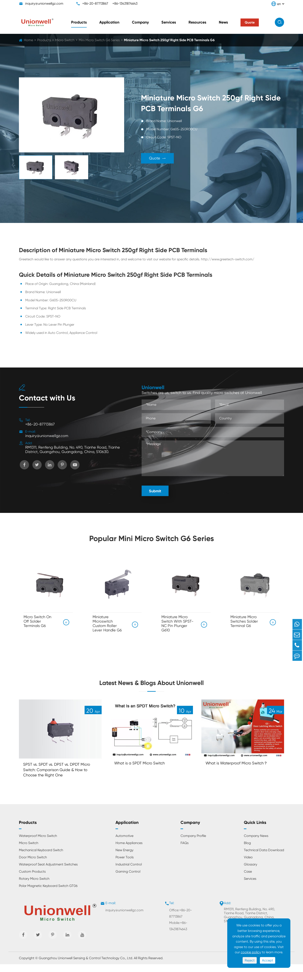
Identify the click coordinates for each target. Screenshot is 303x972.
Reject (250, 960)
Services (168, 22)
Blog (247, 851)
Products (79, 22)
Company (140, 22)
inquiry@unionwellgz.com (44, 3)
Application (109, 22)
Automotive (124, 844)
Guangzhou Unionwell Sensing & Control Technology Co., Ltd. (86, 966)
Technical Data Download (264, 858)
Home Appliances (129, 851)
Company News (256, 844)
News (223, 22)
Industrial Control (129, 872)
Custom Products (32, 879)
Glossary (250, 872)
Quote (161, 158)
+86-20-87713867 (95, 3)
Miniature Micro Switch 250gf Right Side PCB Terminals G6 (169, 40)
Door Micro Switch (33, 865)
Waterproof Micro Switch (38, 844)
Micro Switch (64, 40)
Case (248, 879)
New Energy (124, 858)
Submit (155, 491)
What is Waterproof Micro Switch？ (239, 769)
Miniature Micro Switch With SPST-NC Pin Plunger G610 (177, 623)
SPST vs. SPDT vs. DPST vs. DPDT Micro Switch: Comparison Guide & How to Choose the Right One (59, 776)
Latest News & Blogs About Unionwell (152, 685)
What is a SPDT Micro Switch (141, 769)
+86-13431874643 (124, 3)
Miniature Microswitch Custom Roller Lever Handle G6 (107, 623)
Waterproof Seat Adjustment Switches (48, 872)
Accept (267, 960)
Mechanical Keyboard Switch (41, 858)
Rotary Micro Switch (34, 886)
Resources (197, 22)
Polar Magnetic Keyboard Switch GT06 (48, 894)
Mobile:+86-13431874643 (178, 934)
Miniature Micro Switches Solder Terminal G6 (244, 621)
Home (28, 40)
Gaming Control (128, 879)
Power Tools (125, 865)
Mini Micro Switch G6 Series (99, 40)
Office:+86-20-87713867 (180, 921)
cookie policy (251, 952)
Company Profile (193, 844)
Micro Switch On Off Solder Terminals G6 (37, 621)
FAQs (185, 851)
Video (248, 865)
